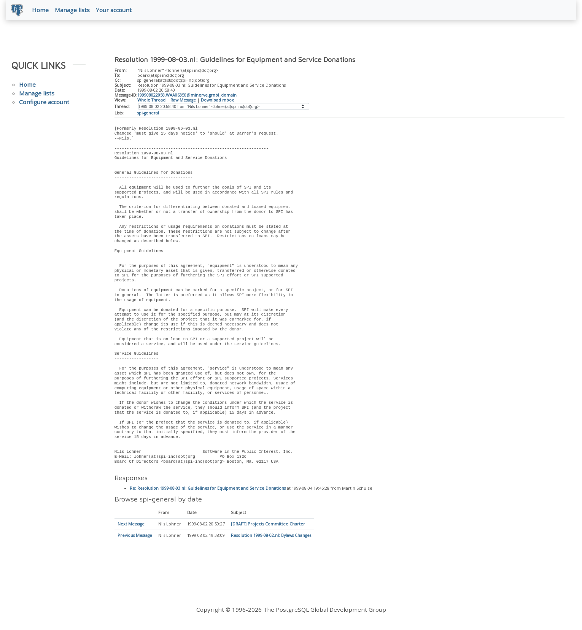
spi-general (148, 113)
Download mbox (217, 100)
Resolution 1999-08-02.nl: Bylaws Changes (271, 536)
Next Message (131, 525)
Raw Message (183, 100)
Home (41, 10)
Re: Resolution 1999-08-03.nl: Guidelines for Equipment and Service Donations (208, 489)
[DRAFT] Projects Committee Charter (268, 525)
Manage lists (73, 10)
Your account (114, 10)
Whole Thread (151, 100)
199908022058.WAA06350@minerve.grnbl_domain (187, 95)
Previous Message (135, 536)
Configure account (44, 102)
